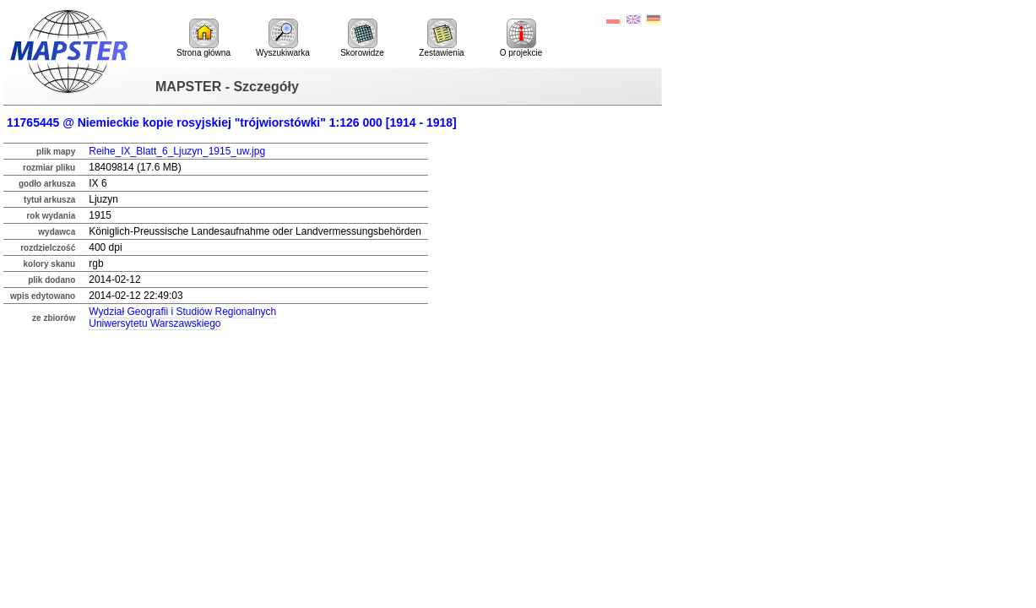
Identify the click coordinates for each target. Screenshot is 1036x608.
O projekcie (521, 38)
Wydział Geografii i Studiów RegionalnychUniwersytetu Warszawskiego (182, 317)
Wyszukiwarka (283, 38)
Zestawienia (441, 38)
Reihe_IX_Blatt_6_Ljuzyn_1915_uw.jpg (177, 151)
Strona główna (203, 38)
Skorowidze (362, 38)
